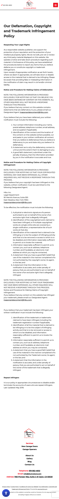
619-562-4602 (7, 5)
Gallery (29, 459)
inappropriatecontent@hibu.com (34, 112)
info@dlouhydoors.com (32, 474)
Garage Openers (30, 449)
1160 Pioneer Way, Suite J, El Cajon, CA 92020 (33, 477)
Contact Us (29, 465)
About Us (29, 456)
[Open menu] (55, 5)
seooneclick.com (42, 489)
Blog (29, 462)
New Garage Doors (30, 446)
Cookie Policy (15, 486)
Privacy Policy (6, 486)
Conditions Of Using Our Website (28, 486)
